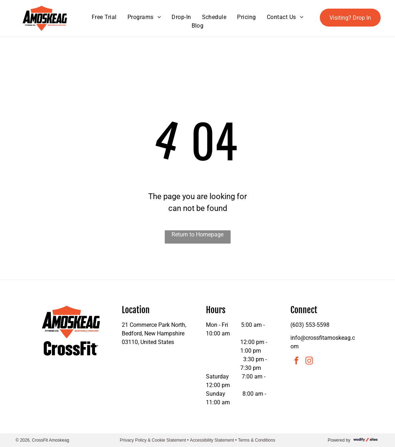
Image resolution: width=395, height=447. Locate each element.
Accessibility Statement (212, 440)
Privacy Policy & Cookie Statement (153, 440)
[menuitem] (104, 17)
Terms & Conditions (256, 440)
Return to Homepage (197, 234)
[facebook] (296, 361)
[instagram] (309, 361)
